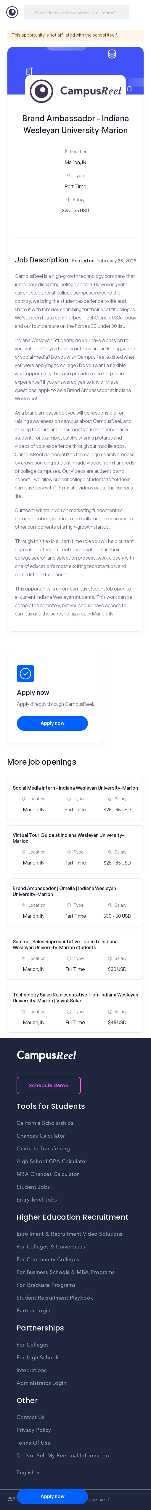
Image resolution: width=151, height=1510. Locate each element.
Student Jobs (33, 1187)
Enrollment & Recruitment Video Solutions (70, 1234)
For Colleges (33, 1345)
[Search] (76, 12)
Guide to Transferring (43, 1149)
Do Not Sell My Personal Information (63, 1456)
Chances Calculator (41, 1136)
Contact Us (31, 1417)
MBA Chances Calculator (48, 1174)
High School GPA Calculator (52, 1161)
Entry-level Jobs (37, 1200)
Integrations (32, 1370)
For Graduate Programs (46, 1285)
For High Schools (38, 1358)
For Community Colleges (48, 1259)
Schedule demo (49, 1085)
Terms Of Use (34, 1443)
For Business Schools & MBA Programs (66, 1272)
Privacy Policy (34, 1430)
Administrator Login (42, 1383)
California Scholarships (45, 1123)
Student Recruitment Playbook (55, 1298)
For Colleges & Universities (51, 1247)
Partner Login (34, 1311)
